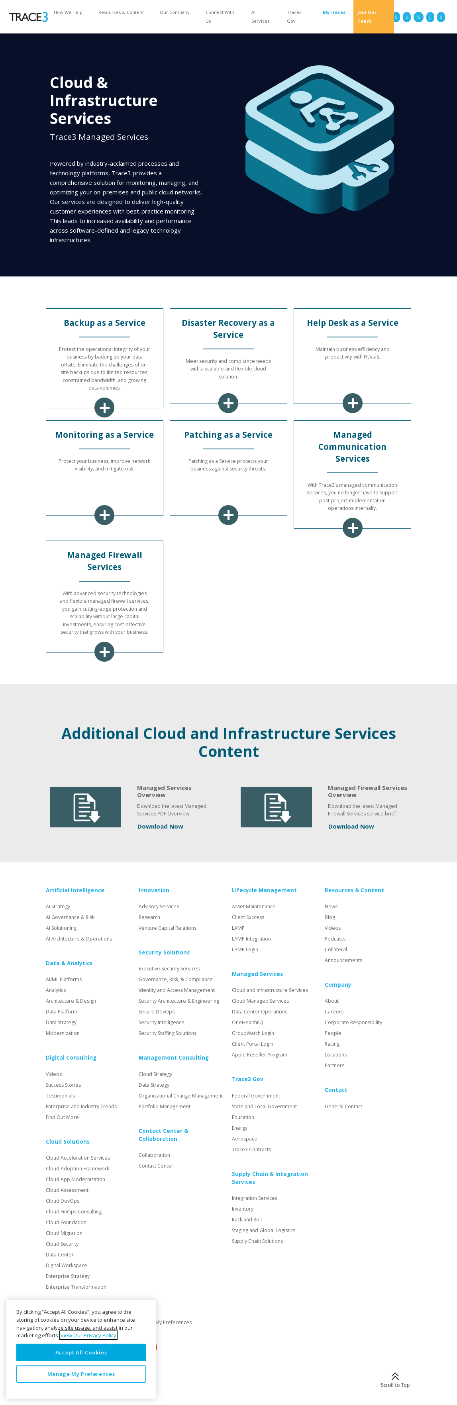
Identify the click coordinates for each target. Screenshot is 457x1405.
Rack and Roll (247, 1219)
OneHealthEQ (247, 1022)
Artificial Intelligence (75, 890)
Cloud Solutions (68, 1141)
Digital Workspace (66, 1265)
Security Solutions (164, 952)
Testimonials (60, 1095)
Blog (330, 917)
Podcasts (335, 938)
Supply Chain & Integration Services (270, 1178)
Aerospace (244, 1138)
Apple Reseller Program (259, 1054)
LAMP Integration (251, 938)
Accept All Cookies (81, 1352)
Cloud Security (62, 1243)
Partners (334, 1065)
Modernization (63, 1033)
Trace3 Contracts (251, 1149)
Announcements (343, 960)
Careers (334, 1011)
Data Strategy (61, 1022)
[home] (28, 17)
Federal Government (256, 1095)
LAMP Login (245, 949)
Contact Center (156, 1165)
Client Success (248, 917)
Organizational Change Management (181, 1095)
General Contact (343, 1106)
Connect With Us (220, 16)
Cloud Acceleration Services (78, 1157)
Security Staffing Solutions (167, 1033)
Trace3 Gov (294, 16)
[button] (70, 12)
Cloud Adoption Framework (77, 1168)
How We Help (68, 12)
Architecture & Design (71, 1000)
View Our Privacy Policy (88, 1335)
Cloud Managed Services (260, 1000)
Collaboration (154, 1155)
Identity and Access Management (177, 990)
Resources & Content (121, 12)
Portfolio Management (164, 1106)
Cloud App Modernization (75, 1179)
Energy (239, 1128)
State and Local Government (264, 1106)
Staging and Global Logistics (263, 1230)
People (333, 1033)
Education (243, 1117)
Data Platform (61, 1011)
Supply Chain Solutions (257, 1241)
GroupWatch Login (253, 1033)
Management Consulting (174, 1057)
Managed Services (257, 974)
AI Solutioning (61, 928)
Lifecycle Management (264, 890)
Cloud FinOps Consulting (74, 1211)
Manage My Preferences (163, 1322)
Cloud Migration (64, 1233)
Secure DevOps (157, 1011)
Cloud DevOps (62, 1200)
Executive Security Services (169, 968)
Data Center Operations (259, 1011)
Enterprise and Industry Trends (81, 1106)
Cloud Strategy (155, 1074)
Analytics (56, 990)
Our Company (175, 12)
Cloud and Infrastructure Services (270, 990)
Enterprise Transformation (76, 1287)
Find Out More (62, 1117)
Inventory (242, 1208)
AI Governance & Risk (70, 917)
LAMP (238, 928)
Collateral (336, 949)
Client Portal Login (252, 1044)
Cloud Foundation (66, 1222)
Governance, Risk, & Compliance (176, 979)
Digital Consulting (71, 1057)
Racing (332, 1044)
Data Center (60, 1254)
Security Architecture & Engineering (179, 1000)
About (332, 1000)
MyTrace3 (334, 12)
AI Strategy (58, 906)
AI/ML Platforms (64, 979)
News (331, 906)
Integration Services (254, 1198)
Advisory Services (159, 906)
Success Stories (63, 1085)
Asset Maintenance (254, 906)
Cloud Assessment (67, 1190)
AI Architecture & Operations (79, 938)
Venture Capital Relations (167, 928)
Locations (336, 1054)
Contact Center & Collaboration (163, 1134)
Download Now (160, 826)
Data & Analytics (69, 963)
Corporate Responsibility (353, 1022)
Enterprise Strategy (68, 1276)
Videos (54, 1074)
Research (149, 917)
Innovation (154, 890)
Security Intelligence (161, 1022)
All (260, 16)
